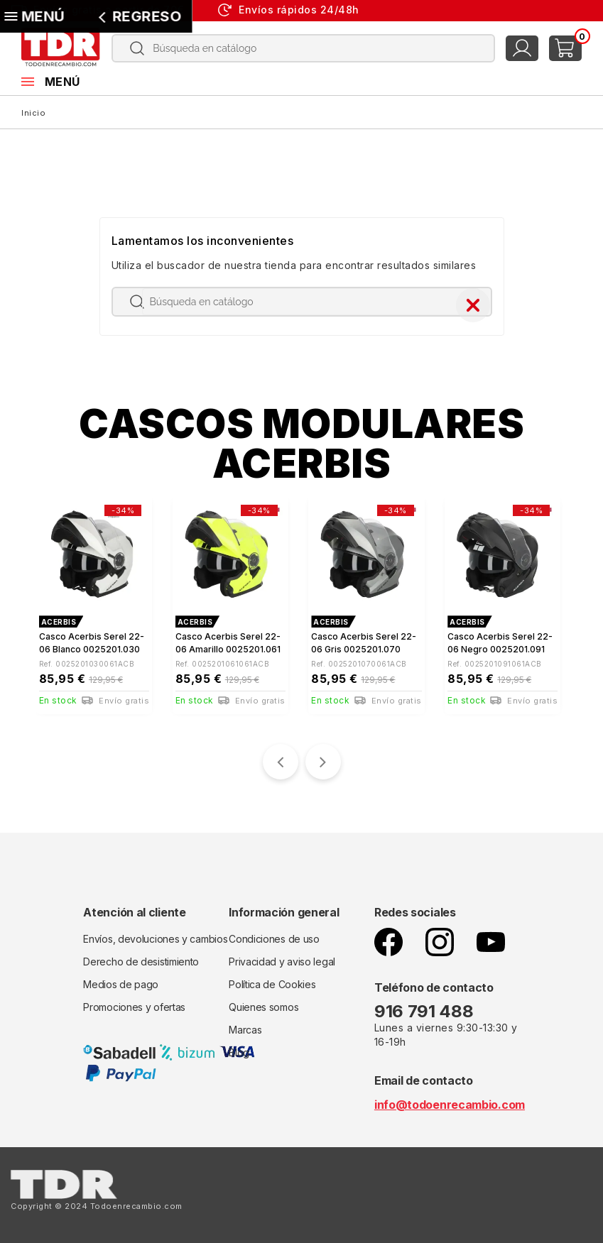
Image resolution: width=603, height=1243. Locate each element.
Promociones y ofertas (134, 1003)
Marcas (245, 1025)
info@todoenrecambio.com (449, 1100)
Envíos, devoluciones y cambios (155, 935)
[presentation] (280, 757)
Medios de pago (120, 980)
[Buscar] (303, 48)
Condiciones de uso (274, 935)
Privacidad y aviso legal (282, 957)
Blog (239, 1048)
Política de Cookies (272, 980)
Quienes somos (263, 1003)
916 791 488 (425, 1007)
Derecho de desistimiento (141, 957)
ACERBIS (59, 622)
